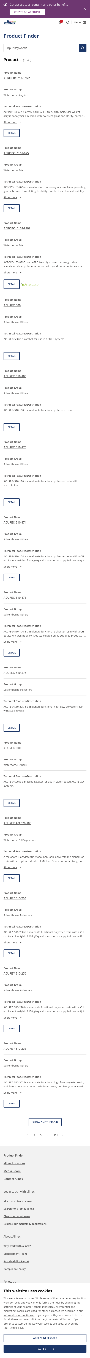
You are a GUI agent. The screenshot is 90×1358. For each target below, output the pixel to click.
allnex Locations (14, 1163)
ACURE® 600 (12, 748)
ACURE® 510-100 (15, 376)
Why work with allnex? (17, 1246)
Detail (11, 133)
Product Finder (14, 1155)
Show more (13, 122)
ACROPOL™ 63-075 (16, 153)
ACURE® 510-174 (15, 522)
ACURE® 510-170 (15, 447)
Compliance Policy (15, 1269)
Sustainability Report (16, 1261)
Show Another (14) (45, 1122)
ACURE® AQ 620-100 (17, 823)
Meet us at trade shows (18, 1201)
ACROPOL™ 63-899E (17, 228)
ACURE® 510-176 (15, 598)
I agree (46, 1349)
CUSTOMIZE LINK (14, 1328)
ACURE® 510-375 (15, 673)
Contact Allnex (13, 1179)
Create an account (27, 12)
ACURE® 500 (12, 305)
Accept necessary (45, 1338)
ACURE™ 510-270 (15, 973)
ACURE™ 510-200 (15, 898)
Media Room (12, 1171)
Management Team (15, 1253)
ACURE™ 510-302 (15, 1049)
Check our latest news (17, 1216)
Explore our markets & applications (25, 1224)
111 (56, 1135)
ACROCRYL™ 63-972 (17, 78)
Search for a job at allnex (19, 1208)
